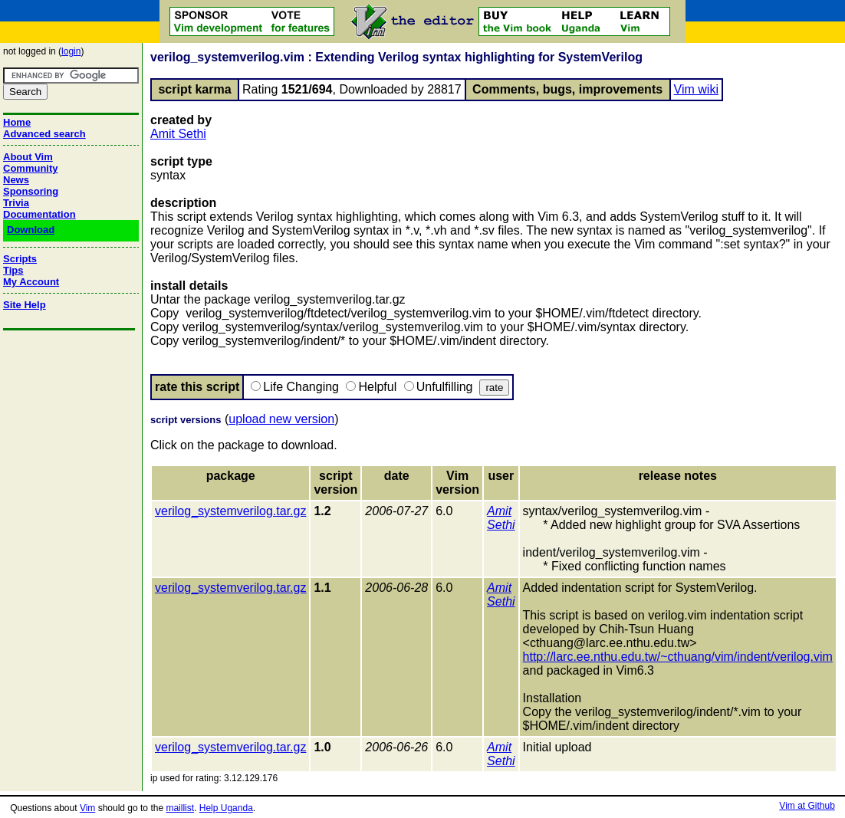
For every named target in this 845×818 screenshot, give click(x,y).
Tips (13, 270)
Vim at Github (806, 805)
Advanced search (44, 134)
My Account (31, 281)
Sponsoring (30, 191)
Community (30, 168)
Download (30, 229)
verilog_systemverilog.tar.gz (230, 510)
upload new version (281, 418)
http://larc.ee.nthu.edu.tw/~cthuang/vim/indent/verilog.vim (678, 656)
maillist (180, 808)
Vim (87, 808)
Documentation (39, 214)
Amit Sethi (178, 133)
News (16, 180)
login (71, 51)
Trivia (16, 203)
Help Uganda (226, 808)
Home (17, 122)
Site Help (24, 304)
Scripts (20, 258)
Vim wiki (696, 89)
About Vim (28, 157)
